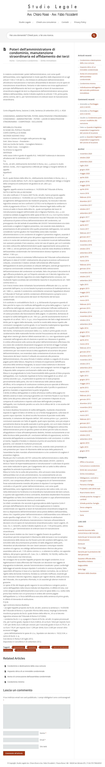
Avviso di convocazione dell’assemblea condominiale (27, 676)
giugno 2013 (84, 379)
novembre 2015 (86, 272)
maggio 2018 (85, 185)
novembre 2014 (86, 316)
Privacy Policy (80, 22)
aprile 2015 (84, 296)
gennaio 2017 (85, 237)
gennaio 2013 (85, 399)
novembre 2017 (86, 205)
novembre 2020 (86, 154)
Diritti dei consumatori (88, 470)
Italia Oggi (82, 569)
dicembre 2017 (85, 201)
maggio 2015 (85, 292)
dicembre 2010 (85, 427)
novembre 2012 (86, 407)
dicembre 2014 (85, 312)
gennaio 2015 (85, 308)
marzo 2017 (84, 229)
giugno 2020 (84, 169)
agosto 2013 (84, 371)
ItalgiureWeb (83, 565)
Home (12, 60)
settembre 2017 (86, 213)
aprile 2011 (84, 411)
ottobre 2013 (85, 364)
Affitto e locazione (87, 462)
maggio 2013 (85, 383)
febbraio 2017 (85, 233)
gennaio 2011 (85, 423)
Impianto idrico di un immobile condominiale (24, 671)
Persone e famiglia (87, 484)
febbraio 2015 (85, 304)
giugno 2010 (84, 451)
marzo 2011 (84, 415)
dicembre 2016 (85, 241)
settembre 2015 (86, 280)
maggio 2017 (85, 221)
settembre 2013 (86, 368)
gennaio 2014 (85, 352)
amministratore (19, 647)
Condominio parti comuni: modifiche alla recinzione (91, 120)
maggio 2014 (85, 336)
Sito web (43, 746)
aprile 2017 (84, 225)
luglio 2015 (84, 284)
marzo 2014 (84, 344)
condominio (45, 647)
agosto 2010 (84, 443)
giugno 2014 (84, 332)
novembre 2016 (86, 245)
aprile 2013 (84, 387)
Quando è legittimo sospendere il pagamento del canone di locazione (90, 130)
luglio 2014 (84, 328)
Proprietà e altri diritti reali (90, 488)
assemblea (32, 647)
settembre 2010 (86, 439)
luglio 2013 (84, 375)
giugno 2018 (84, 181)
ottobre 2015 (85, 276)
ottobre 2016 (85, 249)
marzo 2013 (84, 391)
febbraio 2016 (85, 264)
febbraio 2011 (85, 419)
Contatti (65, 22)
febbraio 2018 (85, 197)
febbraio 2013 (85, 395)
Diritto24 (81, 544)
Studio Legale (25, 22)
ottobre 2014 (85, 320)
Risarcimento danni (87, 492)
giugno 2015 (84, 288)
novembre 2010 (86, 431)
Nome (43, 733)
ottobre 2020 (85, 157)
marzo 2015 (84, 300)
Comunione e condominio (27, 60)
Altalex (80, 526)
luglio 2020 (84, 165)
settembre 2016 (86, 253)
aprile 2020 (84, 177)
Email (43, 740)
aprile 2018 (84, 189)
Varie (82, 515)
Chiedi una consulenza (46, 22)
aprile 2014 (84, 340)
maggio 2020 (85, 173)
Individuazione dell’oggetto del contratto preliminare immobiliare (90, 90)
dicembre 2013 (85, 356)
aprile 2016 (84, 257)
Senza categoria (86, 507)
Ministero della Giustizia (87, 573)
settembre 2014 (86, 324)
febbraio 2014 (85, 348)
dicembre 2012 (85, 403)
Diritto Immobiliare (48, 60)
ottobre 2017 (85, 209)
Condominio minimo (14, 682)
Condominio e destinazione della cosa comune (25, 666)
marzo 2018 (84, 193)
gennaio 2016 (85, 268)
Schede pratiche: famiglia (89, 503)
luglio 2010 (84, 447)
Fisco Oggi (82, 548)
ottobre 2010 (85, 435)
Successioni (84, 511)
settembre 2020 (86, 161)
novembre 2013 (86, 360)
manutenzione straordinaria (26, 650)
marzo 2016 (84, 260)
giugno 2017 (84, 217)
